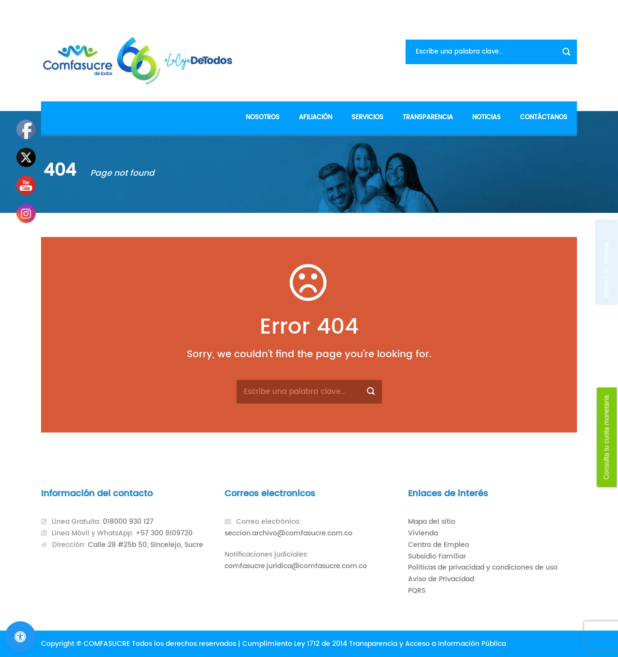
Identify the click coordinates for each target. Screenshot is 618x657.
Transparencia (428, 117)
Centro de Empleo (438, 544)
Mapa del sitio (431, 521)
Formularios (511, 10)
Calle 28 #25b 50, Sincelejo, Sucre (145, 544)
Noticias (486, 117)
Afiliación (315, 117)
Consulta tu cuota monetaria (606, 437)
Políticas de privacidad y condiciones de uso (483, 567)
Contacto (559, 10)
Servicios (367, 117)
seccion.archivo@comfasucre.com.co (288, 533)
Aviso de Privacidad (441, 579)
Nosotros (263, 117)
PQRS (416, 590)
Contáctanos (543, 117)
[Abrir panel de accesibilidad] (20, 636)
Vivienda (423, 533)
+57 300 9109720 (164, 533)
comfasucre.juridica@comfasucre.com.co (296, 566)
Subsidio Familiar (437, 556)
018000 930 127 (128, 521)
